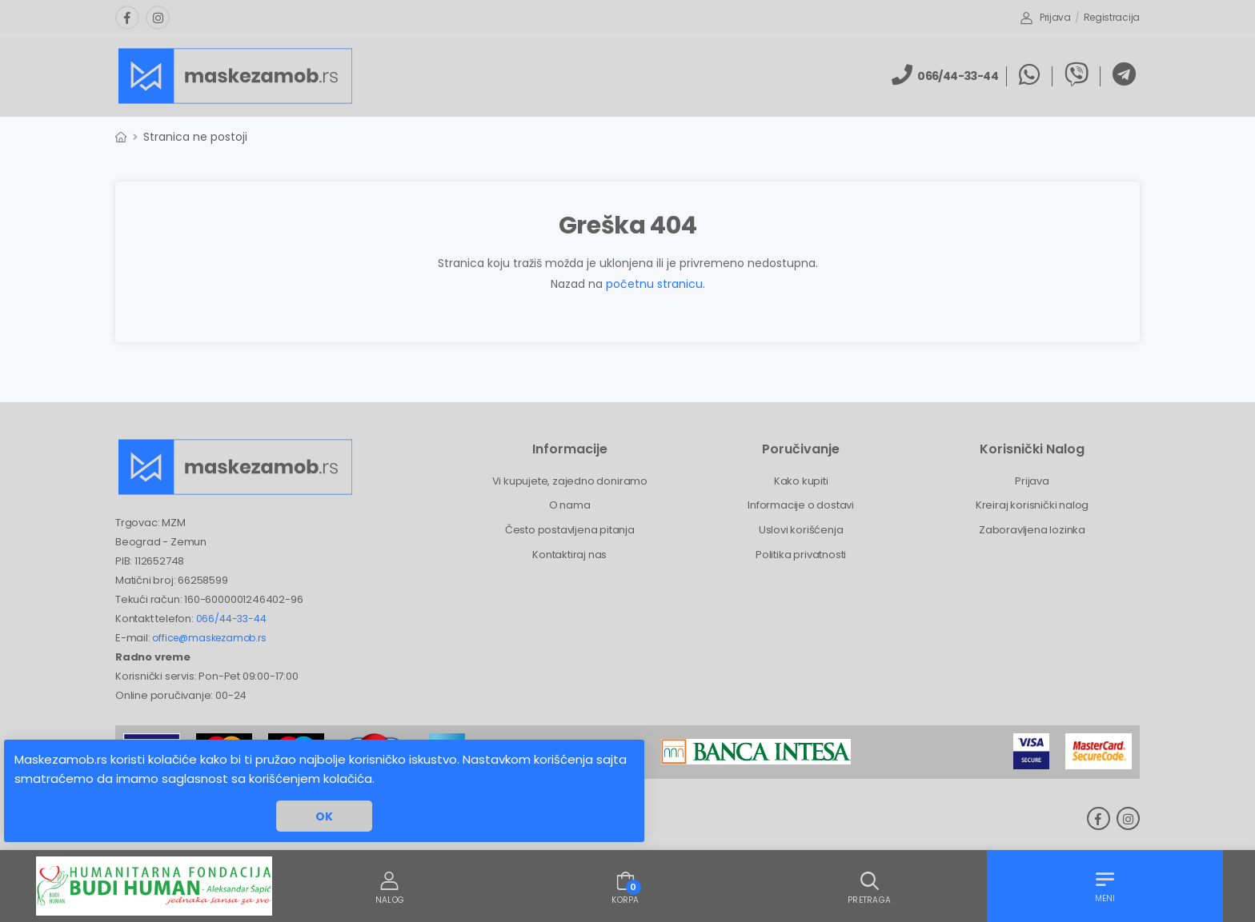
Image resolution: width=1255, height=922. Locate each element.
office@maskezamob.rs (209, 638)
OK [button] (324, 816)
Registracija (1112, 17)
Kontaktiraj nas (569, 554)
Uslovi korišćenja (801, 529)
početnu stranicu (654, 284)
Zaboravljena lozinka (1032, 529)
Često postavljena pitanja (570, 529)
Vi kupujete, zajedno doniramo (570, 481)
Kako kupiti (801, 481)
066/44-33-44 (231, 618)
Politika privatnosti (801, 554)
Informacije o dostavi (801, 505)
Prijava (1045, 17)
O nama (570, 505)
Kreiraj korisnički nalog (1032, 505)
